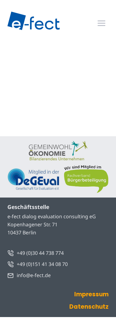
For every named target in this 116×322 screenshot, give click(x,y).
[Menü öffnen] (101, 23)
